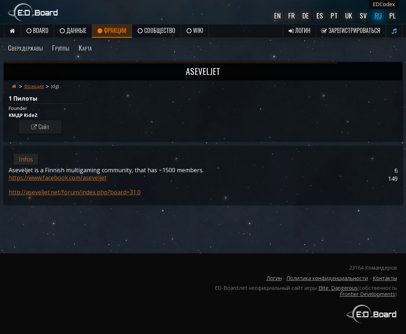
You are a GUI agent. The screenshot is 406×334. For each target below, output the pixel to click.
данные (73, 30)
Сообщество (156, 30)
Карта (85, 47)
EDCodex (384, 4)
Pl (392, 15)
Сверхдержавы (25, 47)
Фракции (111, 30)
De (305, 15)
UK (348, 15)
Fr (291, 15)
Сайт (40, 126)
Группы (60, 47)
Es (320, 15)
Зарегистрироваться (351, 30)
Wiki (195, 30)
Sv (363, 15)
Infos (26, 159)
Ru (378, 15)
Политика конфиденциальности (327, 278)
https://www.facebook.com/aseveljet (57, 178)
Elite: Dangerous (337, 287)
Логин (299, 30)
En (277, 15)
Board (37, 30)
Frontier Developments (367, 294)
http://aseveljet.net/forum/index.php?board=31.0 (75, 192)
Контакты (385, 278)
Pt (334, 15)
